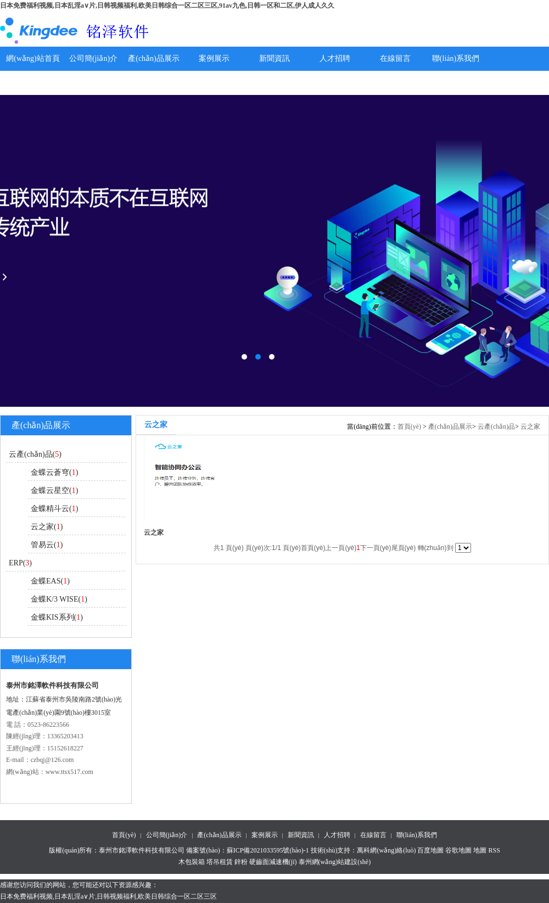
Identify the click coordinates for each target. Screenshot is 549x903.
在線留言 (395, 58)
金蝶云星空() (54, 490)
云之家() (47, 527)
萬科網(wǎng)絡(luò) (387, 850)
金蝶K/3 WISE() (59, 599)
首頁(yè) (409, 426)
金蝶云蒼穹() (54, 472)
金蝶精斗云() (54, 508)
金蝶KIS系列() (57, 617)
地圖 (479, 850)
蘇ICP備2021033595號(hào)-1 (268, 850)
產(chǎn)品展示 (154, 58)
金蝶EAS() (50, 581)
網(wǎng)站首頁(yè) (32, 70)
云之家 (530, 426)
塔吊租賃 (219, 862)
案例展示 (214, 58)
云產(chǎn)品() (35, 454)
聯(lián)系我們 (455, 58)
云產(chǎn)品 (496, 426)
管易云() (47, 545)
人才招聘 (335, 58)
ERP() (20, 563)
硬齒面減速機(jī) (273, 862)
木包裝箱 (191, 862)
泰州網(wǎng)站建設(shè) (335, 862)
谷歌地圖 (458, 850)
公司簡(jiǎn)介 (93, 58)
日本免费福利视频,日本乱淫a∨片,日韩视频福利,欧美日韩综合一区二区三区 (108, 896)
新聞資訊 (274, 58)
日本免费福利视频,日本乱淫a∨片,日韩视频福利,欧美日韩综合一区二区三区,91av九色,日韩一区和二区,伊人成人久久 (167, 5)
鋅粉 (241, 862)
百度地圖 (430, 850)
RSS (494, 850)
